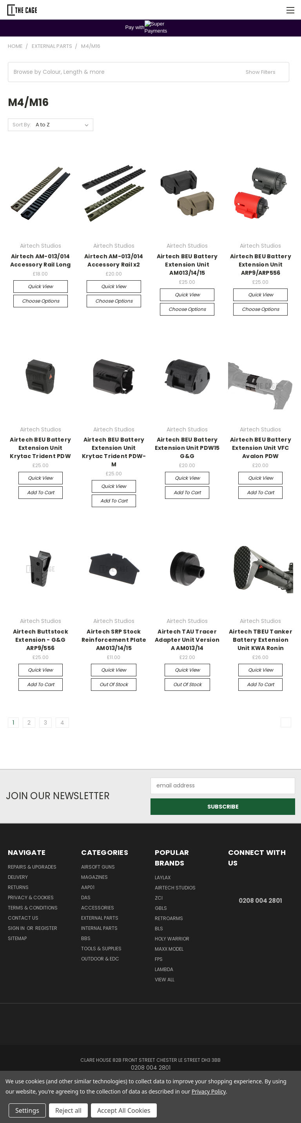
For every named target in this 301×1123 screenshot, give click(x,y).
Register (46, 928)
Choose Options (40, 301)
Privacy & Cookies (31, 897)
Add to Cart (40, 492)
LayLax (162, 877)
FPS (159, 959)
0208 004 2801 (260, 901)
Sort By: (22, 124)
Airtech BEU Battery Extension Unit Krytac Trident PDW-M (114, 452)
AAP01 (87, 887)
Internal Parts (99, 928)
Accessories (97, 907)
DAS (86, 897)
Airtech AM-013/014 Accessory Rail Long (40, 260)
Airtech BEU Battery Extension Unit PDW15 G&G (187, 448)
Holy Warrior (172, 938)
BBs (86, 938)
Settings (27, 1110)
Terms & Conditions (33, 907)
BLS (159, 928)
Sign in (17, 928)
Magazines (94, 877)
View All (164, 979)
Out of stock (114, 684)
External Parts (99, 918)
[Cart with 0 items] (276, 10)
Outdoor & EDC (100, 958)
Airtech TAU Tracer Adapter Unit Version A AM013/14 (187, 640)
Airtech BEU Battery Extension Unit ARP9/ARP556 (260, 264)
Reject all (68, 1110)
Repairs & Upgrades (32, 867)
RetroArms (169, 918)
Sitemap (17, 938)
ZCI (159, 898)
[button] (148, 72)
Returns (18, 887)
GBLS (161, 908)
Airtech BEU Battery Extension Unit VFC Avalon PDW (260, 448)
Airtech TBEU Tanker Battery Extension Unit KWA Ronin (260, 640)
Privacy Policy (209, 1091)
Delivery (18, 877)
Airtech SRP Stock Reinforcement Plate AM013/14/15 (114, 640)
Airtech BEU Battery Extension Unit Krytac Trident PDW (40, 448)
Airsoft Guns (98, 867)
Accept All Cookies (123, 1110)
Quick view (40, 286)
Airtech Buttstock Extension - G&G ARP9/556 (40, 640)
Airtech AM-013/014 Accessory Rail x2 (113, 260)
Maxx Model (169, 949)
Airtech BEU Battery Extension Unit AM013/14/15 (187, 264)
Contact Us (23, 918)
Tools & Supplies (101, 948)
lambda (164, 969)
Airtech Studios (175, 887)
